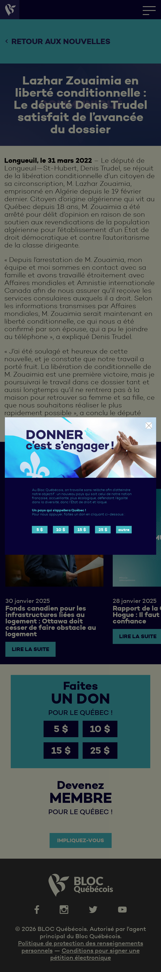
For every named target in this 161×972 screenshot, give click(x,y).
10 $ (60, 529)
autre (123, 529)
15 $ (81, 529)
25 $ (103, 529)
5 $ (39, 529)
